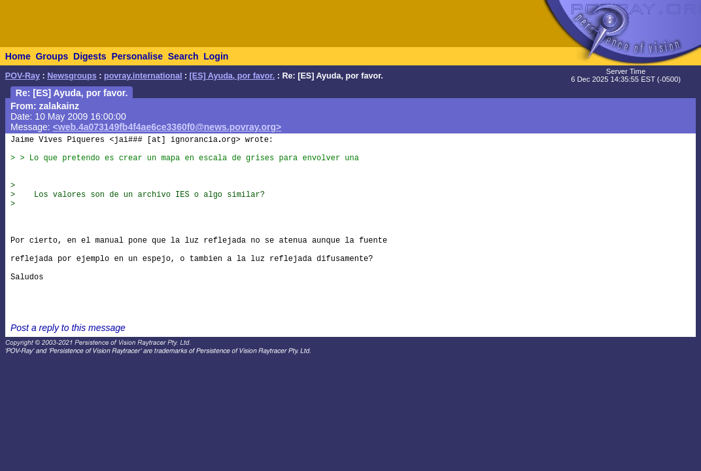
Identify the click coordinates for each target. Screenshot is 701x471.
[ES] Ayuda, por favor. (232, 75)
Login (215, 56)
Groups (51, 56)
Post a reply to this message (68, 328)
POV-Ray (22, 75)
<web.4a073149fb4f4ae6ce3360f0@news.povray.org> (167, 127)
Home (18, 56)
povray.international (143, 75)
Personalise (137, 56)
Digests (90, 56)
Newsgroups (72, 75)
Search (183, 56)
